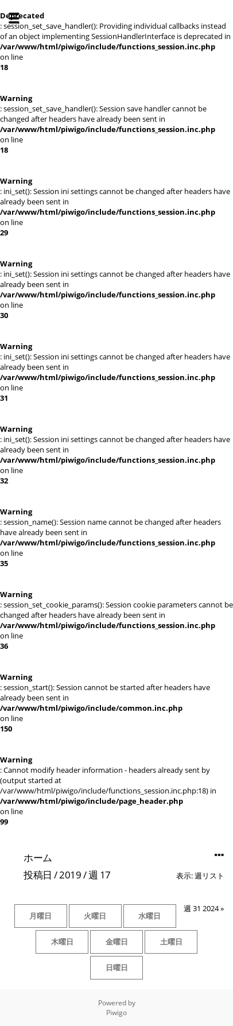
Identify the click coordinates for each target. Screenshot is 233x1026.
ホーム (38, 857)
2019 (70, 874)
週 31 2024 (201, 908)
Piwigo (116, 1012)
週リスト (209, 875)
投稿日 (38, 874)
